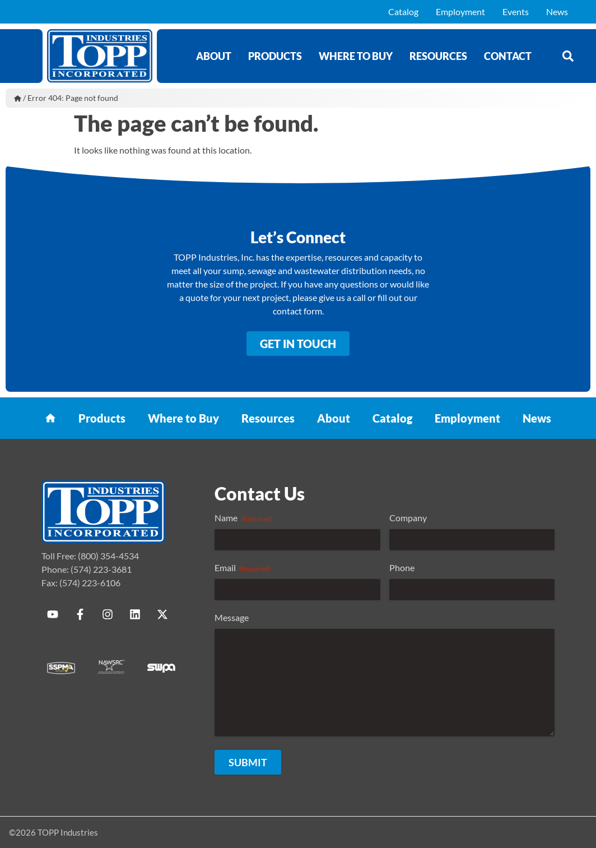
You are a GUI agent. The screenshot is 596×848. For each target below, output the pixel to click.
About (213, 56)
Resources (438, 56)
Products (275, 56)
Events (515, 11)
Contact (508, 56)
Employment (460, 11)
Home (17, 98)
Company (408, 517)
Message (232, 617)
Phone (402, 567)
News (557, 11)
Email (243, 567)
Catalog (403, 11)
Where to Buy (356, 56)
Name (244, 517)
